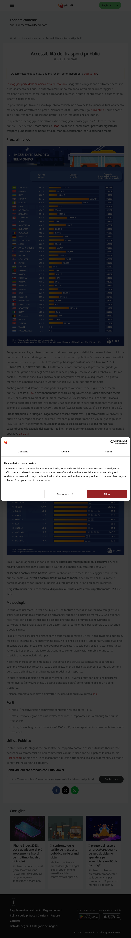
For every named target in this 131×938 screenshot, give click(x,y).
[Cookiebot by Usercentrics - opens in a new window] (112, 442)
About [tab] (108, 451)
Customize (65, 494)
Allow (107, 494)
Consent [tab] (23, 451)
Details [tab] (65, 451)
